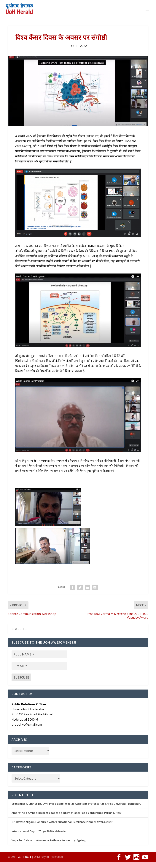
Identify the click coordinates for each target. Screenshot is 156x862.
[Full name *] (39, 654)
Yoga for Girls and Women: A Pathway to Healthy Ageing (48, 840)
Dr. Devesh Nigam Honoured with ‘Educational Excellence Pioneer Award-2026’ (62, 822)
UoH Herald (24, 856)
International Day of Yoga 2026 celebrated (39, 831)
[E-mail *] (39, 666)
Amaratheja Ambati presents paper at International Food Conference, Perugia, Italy (67, 813)
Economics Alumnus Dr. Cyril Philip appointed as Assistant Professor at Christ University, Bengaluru (76, 803)
